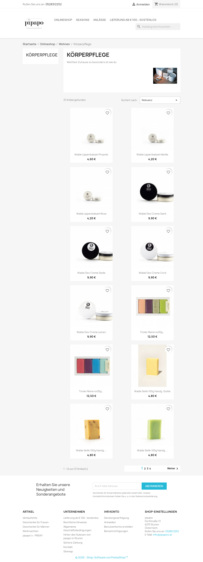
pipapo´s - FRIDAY (33, 535)
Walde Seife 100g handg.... (91, 450)
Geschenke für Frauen (36, 522)
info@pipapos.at (162, 534)
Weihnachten (30, 531)
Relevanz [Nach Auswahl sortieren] (160, 100)
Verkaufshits (30, 517)
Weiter (173, 469)
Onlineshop (63, 20)
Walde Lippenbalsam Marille (152, 154)
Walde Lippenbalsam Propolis (91, 154)
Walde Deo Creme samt (152, 213)
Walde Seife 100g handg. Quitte (152, 391)
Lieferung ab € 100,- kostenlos (133, 20)
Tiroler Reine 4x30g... (152, 332)
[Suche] (158, 26)
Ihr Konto (111, 512)
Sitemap (68, 551)
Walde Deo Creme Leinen (91, 332)
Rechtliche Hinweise (75, 522)
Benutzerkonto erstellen (118, 526)
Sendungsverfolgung (116, 517)
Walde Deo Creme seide (91, 272)
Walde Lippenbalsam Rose (91, 213)
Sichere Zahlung (72, 542)
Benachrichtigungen (116, 531)
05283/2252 (54, 4)
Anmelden (110, 522)
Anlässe (99, 20)
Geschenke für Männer (36, 526)
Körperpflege (42, 55)
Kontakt (68, 547)
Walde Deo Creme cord (152, 272)
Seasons (82, 20)
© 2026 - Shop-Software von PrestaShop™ (101, 557)
